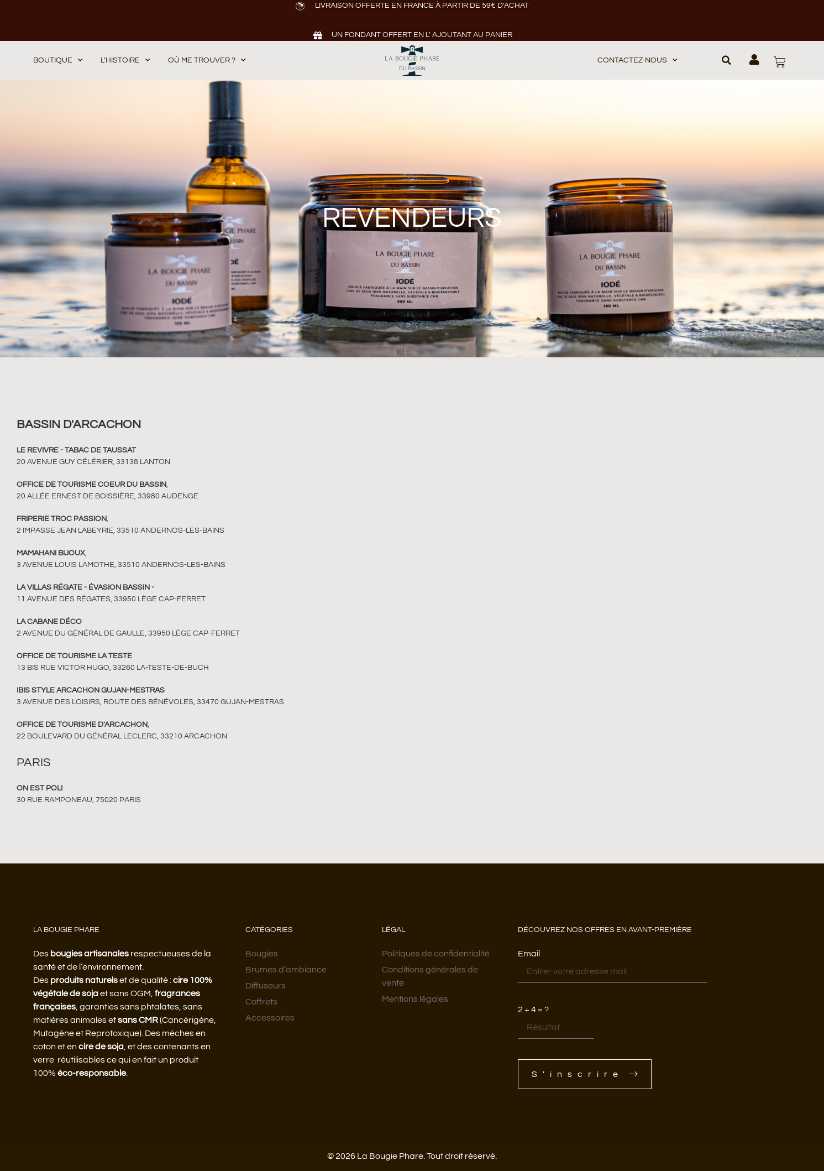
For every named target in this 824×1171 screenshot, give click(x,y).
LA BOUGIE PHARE (66, 930)
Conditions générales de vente (430, 976)
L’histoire (125, 60)
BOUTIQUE (58, 60)
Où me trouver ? (207, 60)
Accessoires (270, 1017)
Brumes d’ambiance (286, 969)
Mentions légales (415, 999)
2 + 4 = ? (533, 1009)
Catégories (269, 930)
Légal (393, 930)
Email (529, 953)
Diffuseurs (265, 985)
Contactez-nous (637, 60)
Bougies (261, 953)
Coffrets (261, 1001)
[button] (726, 60)
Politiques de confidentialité (436, 953)
